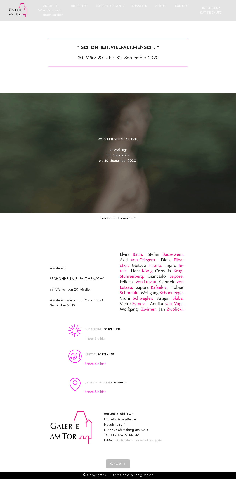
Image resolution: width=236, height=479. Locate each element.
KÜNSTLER (139, 6)
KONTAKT (182, 6)
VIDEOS (160, 6)
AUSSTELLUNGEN (108, 6)
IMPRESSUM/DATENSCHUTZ (211, 10)
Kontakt (118, 464)
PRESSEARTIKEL (94, 329)
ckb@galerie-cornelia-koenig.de (138, 440)
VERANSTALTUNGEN (97, 382)
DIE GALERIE (79, 6)
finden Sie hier (95, 338)
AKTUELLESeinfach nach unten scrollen (50, 10)
